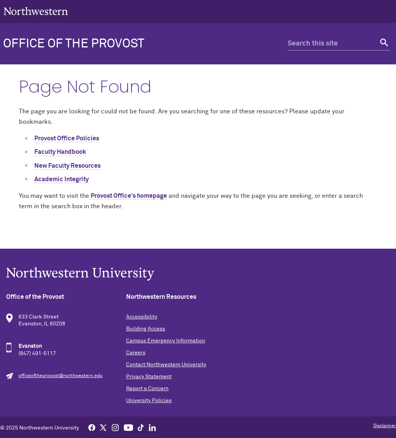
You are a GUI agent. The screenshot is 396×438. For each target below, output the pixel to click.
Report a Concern (147, 388)
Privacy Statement (149, 376)
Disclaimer (384, 426)
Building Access (145, 329)
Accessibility (141, 317)
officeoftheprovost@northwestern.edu (61, 376)
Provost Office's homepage (129, 196)
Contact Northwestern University (166, 364)
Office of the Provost (73, 44)
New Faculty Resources (67, 166)
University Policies (149, 400)
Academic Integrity (61, 179)
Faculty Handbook (60, 152)
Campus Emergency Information (165, 341)
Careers (135, 352)
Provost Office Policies (66, 138)
